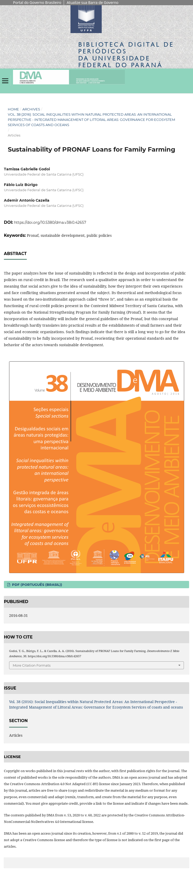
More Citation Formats (31, 665)
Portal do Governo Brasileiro (37, 2)
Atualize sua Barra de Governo (92, 2)
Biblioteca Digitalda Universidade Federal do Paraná (126, 55)
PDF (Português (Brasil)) (36, 584)
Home (13, 109)
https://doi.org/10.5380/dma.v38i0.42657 (50, 222)
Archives (31, 109)
